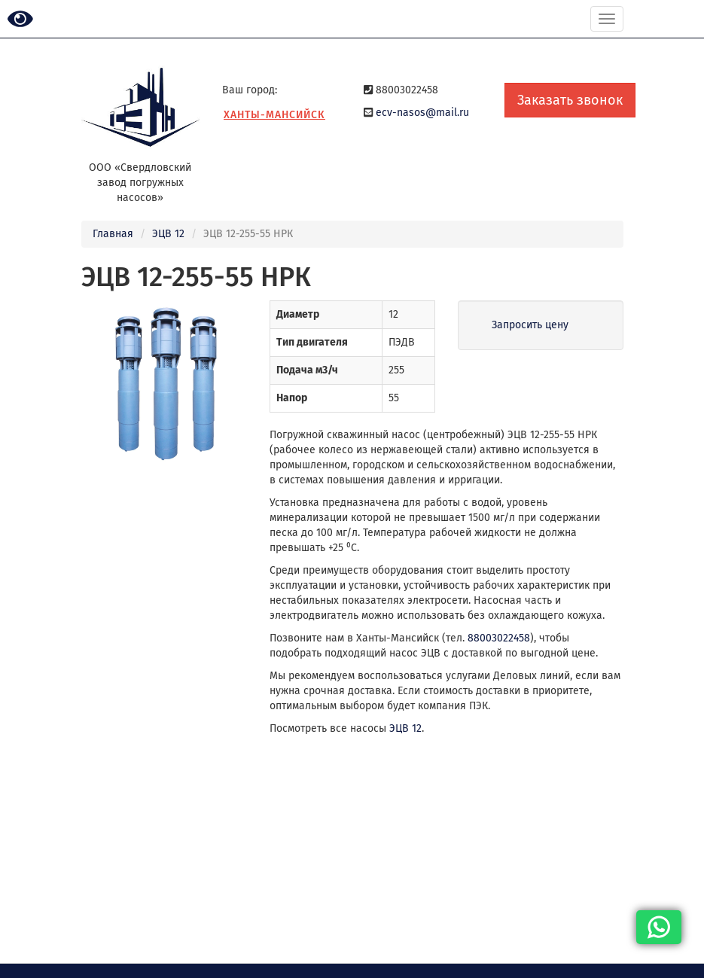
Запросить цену (530, 324)
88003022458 (499, 638)
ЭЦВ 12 (168, 233)
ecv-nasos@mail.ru (422, 112)
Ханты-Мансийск (274, 114)
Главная (113, 233)
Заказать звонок (570, 100)
